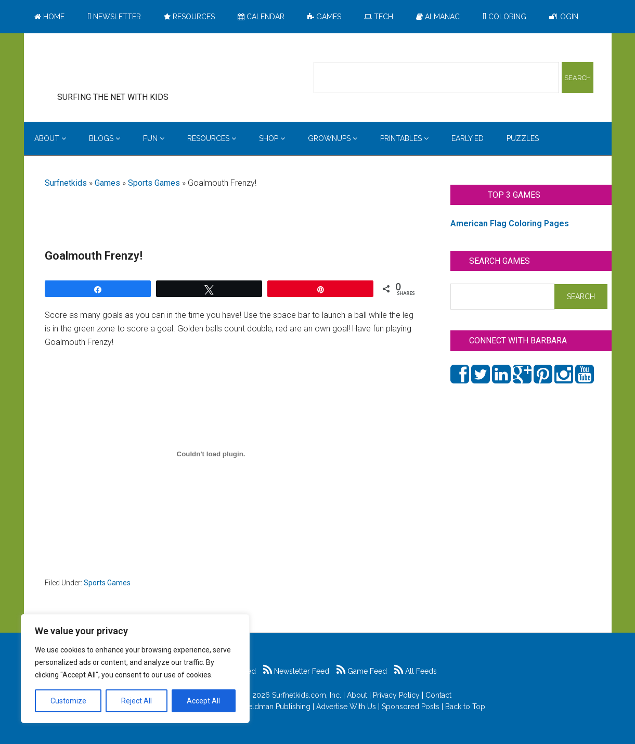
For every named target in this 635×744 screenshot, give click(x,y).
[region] (135, 668)
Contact (438, 695)
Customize (68, 701)
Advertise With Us (346, 706)
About (357, 695)
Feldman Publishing (277, 706)
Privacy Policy (396, 695)
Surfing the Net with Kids (129, 67)
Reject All (136, 701)
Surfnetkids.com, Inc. (306, 695)
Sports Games (154, 183)
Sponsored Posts (410, 706)
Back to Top (465, 706)
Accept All (203, 701)
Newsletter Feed (296, 671)
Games (107, 183)
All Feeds (415, 671)
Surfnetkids (66, 183)
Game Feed (361, 671)
